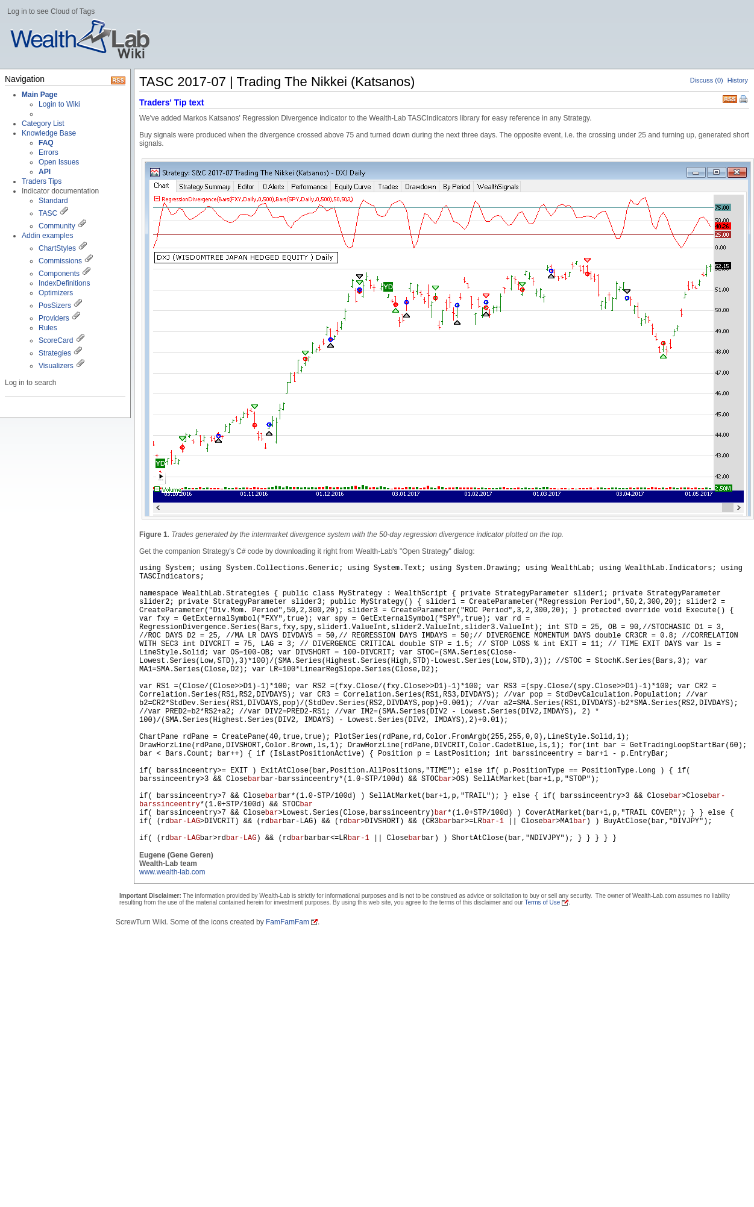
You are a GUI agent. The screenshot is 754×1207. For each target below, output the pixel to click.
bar (254, 779)
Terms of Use (542, 902)
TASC (48, 213)
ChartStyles (57, 248)
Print (744, 100)
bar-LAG (184, 821)
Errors (48, 152)
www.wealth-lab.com (172, 872)
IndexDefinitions (64, 283)
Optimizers (56, 293)
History (737, 80)
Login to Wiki (59, 104)
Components (59, 273)
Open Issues (59, 162)
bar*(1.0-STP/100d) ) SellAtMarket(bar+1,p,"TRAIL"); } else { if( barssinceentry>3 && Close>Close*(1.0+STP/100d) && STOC (436, 817)
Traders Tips (41, 181)
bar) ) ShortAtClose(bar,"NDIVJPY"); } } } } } (519, 838)
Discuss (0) (706, 80)
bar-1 (493, 821)
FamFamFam (287, 922)
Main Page (39, 94)
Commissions (60, 261)
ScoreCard (56, 340)
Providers (54, 318)
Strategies (55, 353)
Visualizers (56, 366)
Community (57, 226)
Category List (43, 123)
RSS (730, 98)
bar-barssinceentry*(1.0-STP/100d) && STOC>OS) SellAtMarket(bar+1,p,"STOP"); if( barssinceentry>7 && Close (436, 808)
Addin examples (47, 235)
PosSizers (55, 305)
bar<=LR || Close (467, 838)
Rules (48, 328)
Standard (53, 200)
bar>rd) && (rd (408, 838)
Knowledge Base (49, 133)
